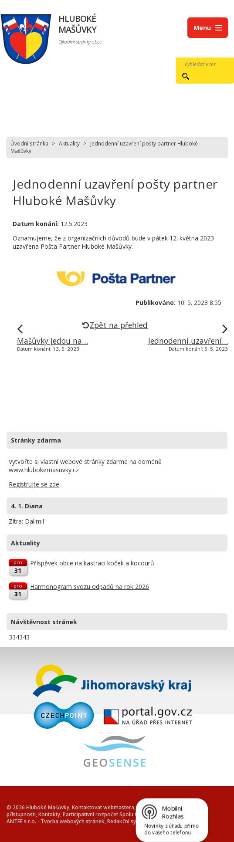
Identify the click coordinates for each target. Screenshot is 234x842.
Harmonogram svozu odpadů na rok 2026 (89, 586)
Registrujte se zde (34, 484)
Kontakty (49, 814)
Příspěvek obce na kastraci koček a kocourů (92, 563)
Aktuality (69, 143)
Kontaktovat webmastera (103, 807)
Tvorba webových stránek (73, 821)
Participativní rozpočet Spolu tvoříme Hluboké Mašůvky (130, 814)
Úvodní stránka (29, 143)
